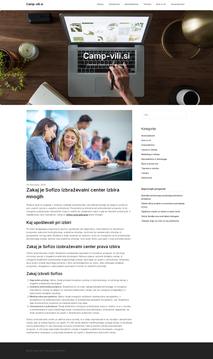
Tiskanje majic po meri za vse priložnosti (160, 221)
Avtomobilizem (131, 4)
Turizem (147, 4)
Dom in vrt (161, 4)
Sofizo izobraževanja (77, 214)
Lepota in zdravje (149, 149)
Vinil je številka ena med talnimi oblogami (160, 216)
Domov (100, 4)
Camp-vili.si (34, 4)
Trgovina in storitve (150, 168)
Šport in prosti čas (149, 163)
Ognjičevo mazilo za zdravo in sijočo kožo (160, 211)
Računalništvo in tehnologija (154, 159)
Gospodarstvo (177, 4)
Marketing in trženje (150, 154)
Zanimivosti (114, 4)
